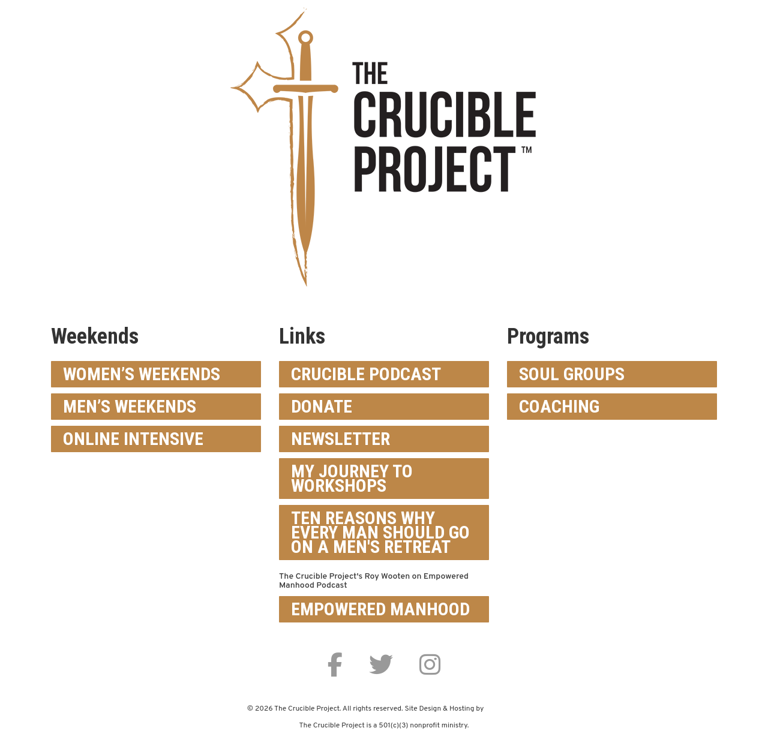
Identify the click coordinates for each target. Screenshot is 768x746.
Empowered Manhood (380, 608)
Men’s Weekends (129, 406)
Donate (321, 406)
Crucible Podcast (366, 373)
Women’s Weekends (141, 373)
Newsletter (340, 438)
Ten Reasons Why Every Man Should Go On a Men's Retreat (380, 532)
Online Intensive (133, 438)
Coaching (559, 406)
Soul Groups (572, 373)
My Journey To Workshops (352, 478)
